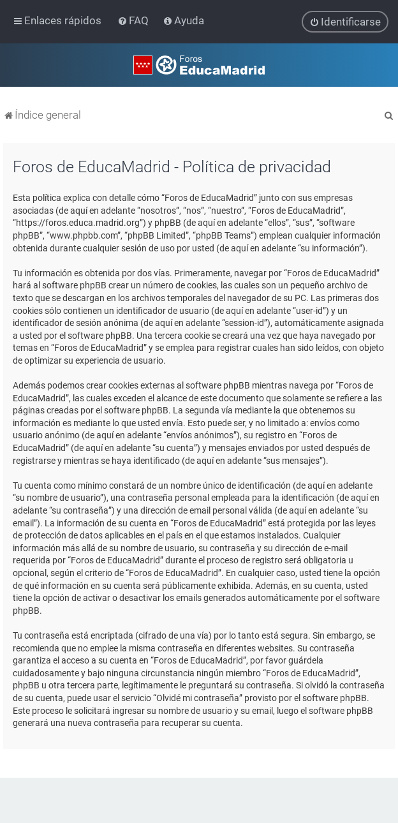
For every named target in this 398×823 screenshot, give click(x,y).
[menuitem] (134, 20)
